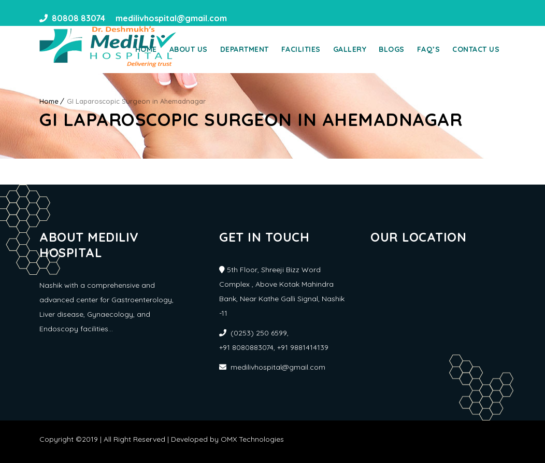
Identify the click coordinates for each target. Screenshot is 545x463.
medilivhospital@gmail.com (170, 18)
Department (244, 49)
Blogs (392, 49)
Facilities (301, 49)
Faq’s (428, 49)
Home (146, 49)
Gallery (350, 49)
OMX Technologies (252, 439)
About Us (188, 49)
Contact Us (475, 49)
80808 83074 (78, 18)
